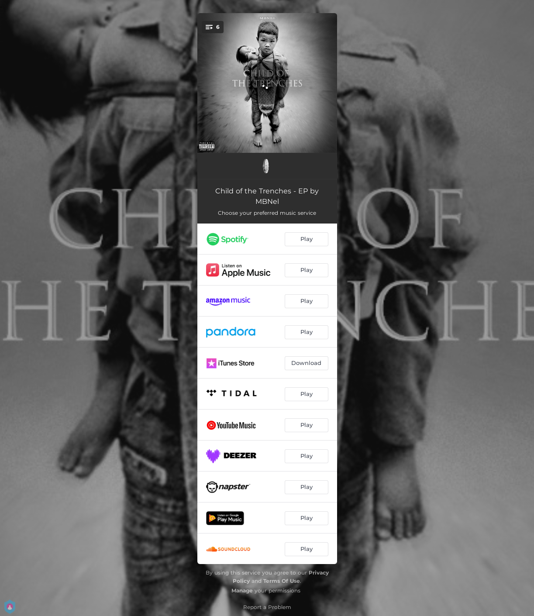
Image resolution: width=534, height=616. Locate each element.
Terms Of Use (281, 581)
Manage (242, 590)
